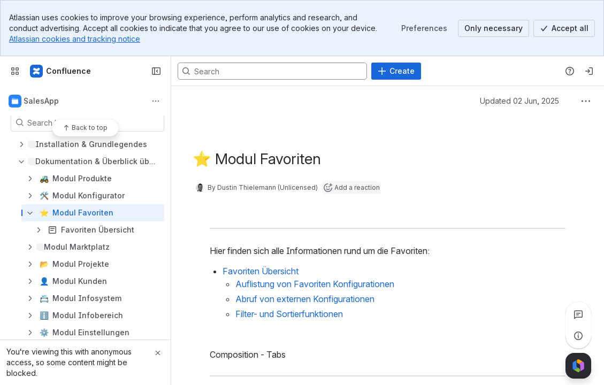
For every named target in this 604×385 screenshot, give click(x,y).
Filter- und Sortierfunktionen (289, 314)
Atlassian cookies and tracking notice (74, 38)
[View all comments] (578, 314)
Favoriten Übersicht (261, 271)
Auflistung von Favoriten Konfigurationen (314, 284)
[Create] (396, 71)
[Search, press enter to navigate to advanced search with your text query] (272, 71)
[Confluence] (61, 71)
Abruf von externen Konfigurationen (304, 299)
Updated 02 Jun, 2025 (519, 100)
